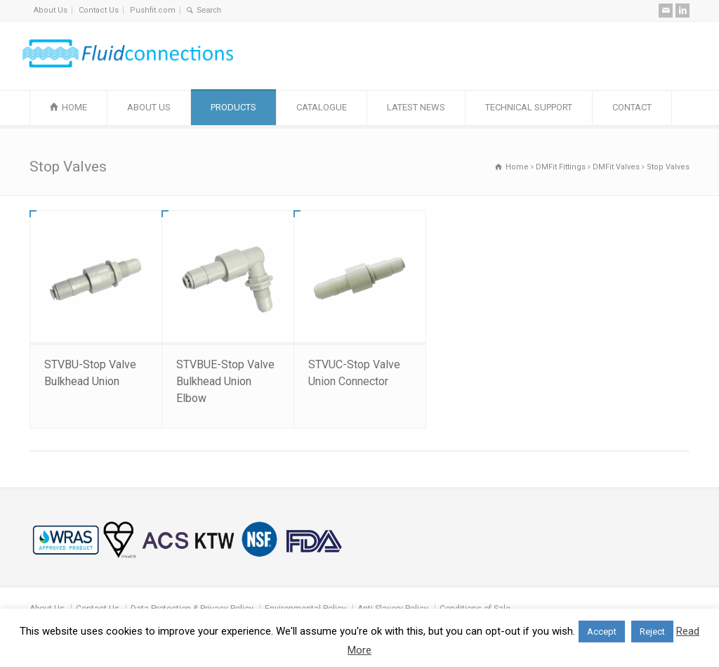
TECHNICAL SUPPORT (528, 107)
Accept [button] (601, 631)
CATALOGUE (321, 107)
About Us (50, 10)
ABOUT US (149, 107)
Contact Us (99, 10)
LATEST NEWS (416, 107)
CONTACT (632, 107)
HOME (74, 107)
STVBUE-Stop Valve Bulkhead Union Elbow (225, 381)
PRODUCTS (233, 107)
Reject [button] (652, 631)
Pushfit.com (153, 10)
